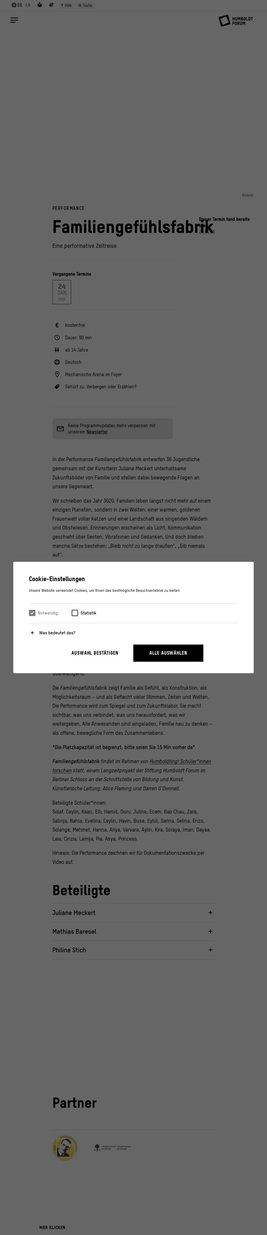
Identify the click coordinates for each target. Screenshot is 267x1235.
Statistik (88, 613)
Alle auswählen (168, 653)
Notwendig (48, 613)
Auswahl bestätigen (94, 653)
